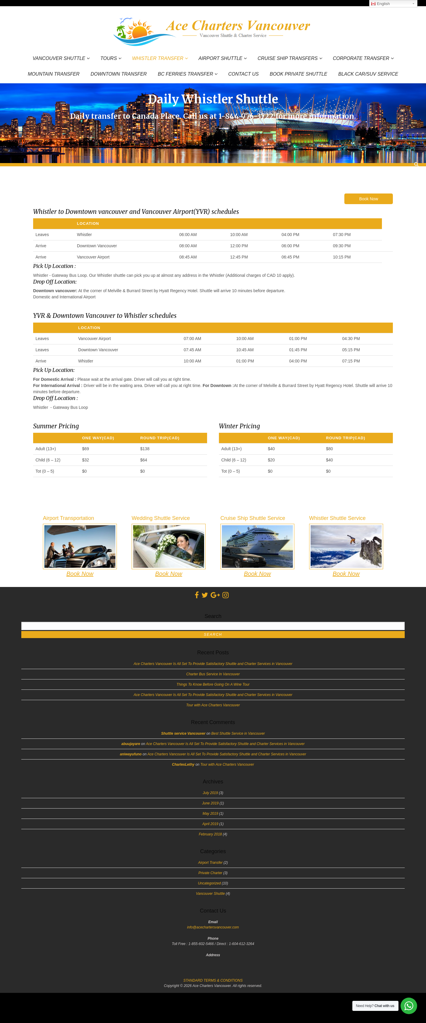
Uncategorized (209, 883)
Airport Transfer (210, 863)
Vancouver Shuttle (59, 58)
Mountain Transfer (54, 74)
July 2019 (210, 793)
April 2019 (210, 824)
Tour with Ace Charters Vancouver (213, 705)
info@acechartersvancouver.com (213, 927)
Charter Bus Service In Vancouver (213, 674)
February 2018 (210, 834)
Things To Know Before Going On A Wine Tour (213, 684)
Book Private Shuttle (298, 74)
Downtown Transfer (119, 74)
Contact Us (243, 74)
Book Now (368, 198)
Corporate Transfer (361, 58)
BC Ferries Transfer (185, 74)
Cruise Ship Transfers (288, 58)
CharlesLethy (183, 764)
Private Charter (210, 873)
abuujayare (130, 744)
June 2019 (210, 803)
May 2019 (210, 813)
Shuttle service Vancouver (183, 733)
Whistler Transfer (157, 58)
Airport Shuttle (220, 58)
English (380, 3)
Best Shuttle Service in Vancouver (238, 733)
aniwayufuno (130, 754)
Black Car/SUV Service (368, 74)
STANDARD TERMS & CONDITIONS (213, 980)
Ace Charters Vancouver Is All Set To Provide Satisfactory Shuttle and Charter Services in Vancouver (213, 664)
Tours (108, 58)
